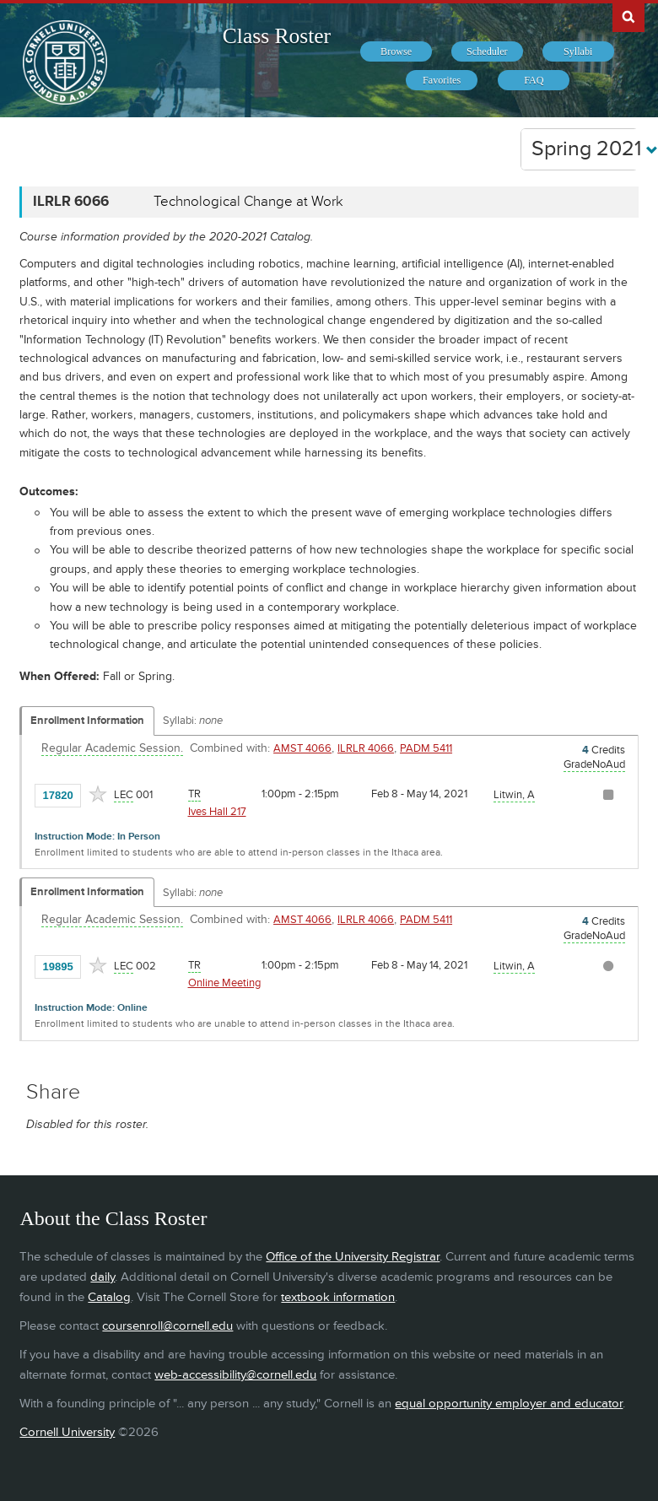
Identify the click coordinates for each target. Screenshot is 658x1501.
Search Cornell (628, 16)
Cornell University (67, 1432)
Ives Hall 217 (217, 811)
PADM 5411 (426, 748)
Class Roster (277, 36)
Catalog (109, 1297)
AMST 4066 (302, 748)
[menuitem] (396, 51)
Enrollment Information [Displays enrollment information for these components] (87, 720)
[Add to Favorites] (98, 794)
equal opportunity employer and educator (509, 1404)
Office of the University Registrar (353, 1257)
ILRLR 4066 (365, 748)
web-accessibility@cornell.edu (235, 1375)
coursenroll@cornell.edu (167, 1326)
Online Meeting (224, 983)
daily (102, 1277)
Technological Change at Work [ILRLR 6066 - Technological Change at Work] (248, 201)
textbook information (338, 1297)
